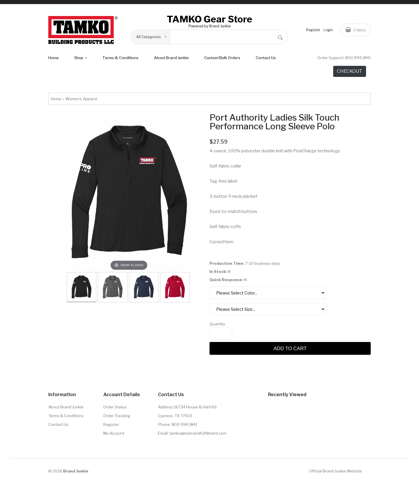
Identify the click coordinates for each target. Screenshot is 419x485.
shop (80, 59)
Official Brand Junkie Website (335, 472)
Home (53, 59)
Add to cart (290, 350)
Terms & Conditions (66, 417)
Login (328, 31)
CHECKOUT (349, 73)
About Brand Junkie (171, 59)
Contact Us (266, 59)
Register (313, 31)
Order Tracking (116, 417)
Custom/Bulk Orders (222, 59)
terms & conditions (120, 59)
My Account (113, 435)
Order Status (115, 408)
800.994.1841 (358, 59)
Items (355, 30)
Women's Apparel (81, 100)
